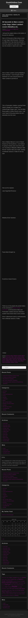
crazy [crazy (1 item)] (17, 579)
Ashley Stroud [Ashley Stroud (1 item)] (19, 577)
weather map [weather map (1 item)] (16, 593)
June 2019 (5, 423)
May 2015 (5, 436)
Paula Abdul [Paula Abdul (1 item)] (20, 586)
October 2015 (6, 428)
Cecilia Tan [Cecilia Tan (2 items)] (13, 579)
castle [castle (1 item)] (3, 579)
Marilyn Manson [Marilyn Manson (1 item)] (14, 584)
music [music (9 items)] (14, 586)
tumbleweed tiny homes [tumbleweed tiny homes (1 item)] (16, 592)
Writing (4, 409)
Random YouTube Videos (19, 355)
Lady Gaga (20, 359)
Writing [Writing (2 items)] (16, 595)
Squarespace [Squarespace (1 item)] (4, 590)
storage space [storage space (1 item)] (9, 590)
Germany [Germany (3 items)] (15, 583)
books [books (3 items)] (24, 577)
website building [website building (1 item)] (21, 593)
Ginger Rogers (9, 359)
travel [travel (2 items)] (10, 592)
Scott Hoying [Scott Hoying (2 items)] (14, 588)
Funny (4, 395)
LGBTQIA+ (5, 398)
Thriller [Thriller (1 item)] (13, 590)
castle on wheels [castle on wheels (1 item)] (7, 579)
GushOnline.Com (14, 2)
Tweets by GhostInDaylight (7, 514)
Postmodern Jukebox (9, 362)
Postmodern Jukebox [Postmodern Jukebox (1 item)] (5, 588)
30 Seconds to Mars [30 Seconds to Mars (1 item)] (5, 577)
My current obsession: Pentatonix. (10, 380)
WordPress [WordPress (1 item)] (7, 595)
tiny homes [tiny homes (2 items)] (21, 590)
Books (4, 392)
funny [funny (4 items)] (4, 583)
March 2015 (5, 437)
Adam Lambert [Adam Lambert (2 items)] (13, 577)
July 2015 (5, 433)
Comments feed (6, 451)
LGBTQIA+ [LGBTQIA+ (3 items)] (7, 584)
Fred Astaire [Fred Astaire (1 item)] (22, 581)
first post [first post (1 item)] (18, 581)
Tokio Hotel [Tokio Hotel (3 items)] (5, 592)
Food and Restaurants (8, 394)
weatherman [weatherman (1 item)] (11, 593)
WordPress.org (6, 453)
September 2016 (6, 426)
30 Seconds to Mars (9, 357)
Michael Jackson (13, 361)
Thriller (16, 362)
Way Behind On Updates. (8, 378)
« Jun (3, 539)
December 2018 (6, 425)
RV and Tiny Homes (7, 406)
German (4, 397)
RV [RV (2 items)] (10, 588)
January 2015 (6, 440)
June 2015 (5, 434)
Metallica (8, 361)
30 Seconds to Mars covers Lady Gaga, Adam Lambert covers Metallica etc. (12, 24)
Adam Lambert (17, 357)
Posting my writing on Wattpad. (9, 377)
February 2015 (6, 439)
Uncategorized (6, 408)
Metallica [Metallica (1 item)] (18, 584)
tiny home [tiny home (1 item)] (16, 590)
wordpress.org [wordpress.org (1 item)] (12, 595)
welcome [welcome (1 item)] (3, 595)
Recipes (4, 405)
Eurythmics (19, 358)
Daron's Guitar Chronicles (11, 358)
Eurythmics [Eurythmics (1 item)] (15, 581)
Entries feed (5, 449)
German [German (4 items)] (9, 583)
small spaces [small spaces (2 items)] (21, 588)
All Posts (8, 355)
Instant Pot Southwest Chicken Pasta (11, 375)
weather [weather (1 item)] (7, 593)
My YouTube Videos (7, 402)
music (19, 361)
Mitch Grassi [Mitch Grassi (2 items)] (8, 586)
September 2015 (6, 429)
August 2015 (5, 431)
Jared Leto (14, 359)
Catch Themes (17, 615)
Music (12, 355)
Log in (4, 448)
